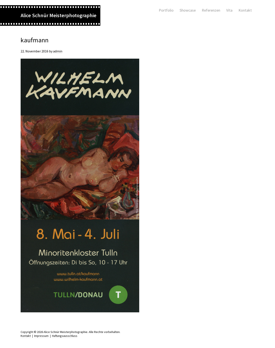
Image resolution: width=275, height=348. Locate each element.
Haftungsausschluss (64, 336)
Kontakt (26, 336)
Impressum (41, 336)
